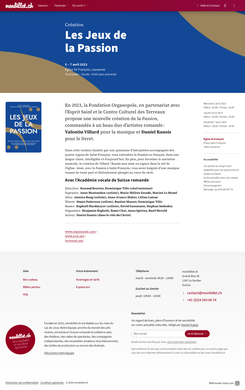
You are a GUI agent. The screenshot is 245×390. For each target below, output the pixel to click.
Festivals (60, 6)
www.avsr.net (74, 236)
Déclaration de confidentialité (22, 383)
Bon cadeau (30, 280)
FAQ (25, 294)
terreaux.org (74, 240)
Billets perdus (31, 287)
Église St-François (214, 139)
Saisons (43, 6)
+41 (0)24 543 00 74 (201, 300)
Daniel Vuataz (189, 325)
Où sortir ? (78, 6)
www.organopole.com (80, 231)
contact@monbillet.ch (204, 293)
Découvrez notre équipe (59, 353)
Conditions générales (52, 383)
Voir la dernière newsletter (182, 342)
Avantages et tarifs (88, 280)
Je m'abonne (197, 334)
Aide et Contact (208, 6)
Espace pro (83, 287)
